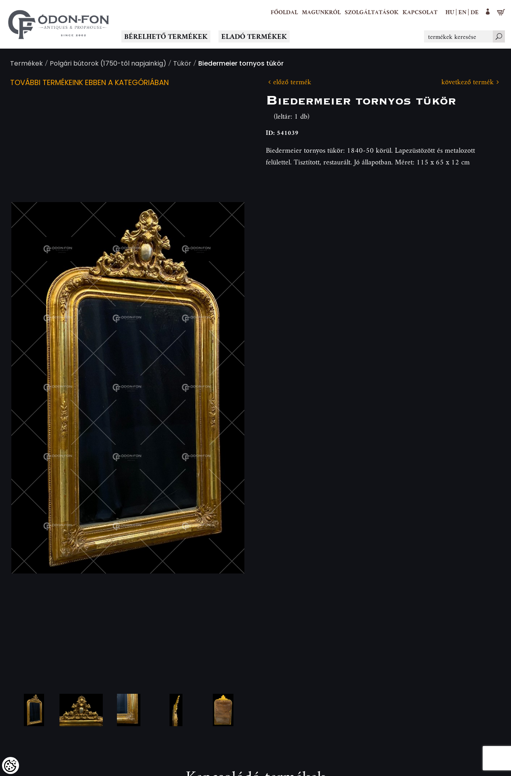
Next (225, 388)
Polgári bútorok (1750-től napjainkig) (108, 64)
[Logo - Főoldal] (58, 24)
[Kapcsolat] (420, 12)
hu (449, 12)
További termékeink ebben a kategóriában (89, 83)
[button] (321, 12)
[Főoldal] (284, 12)
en (462, 12)
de (475, 12)
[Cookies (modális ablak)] (10, 765)
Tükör (182, 64)
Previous (30, 388)
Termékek (26, 64)
